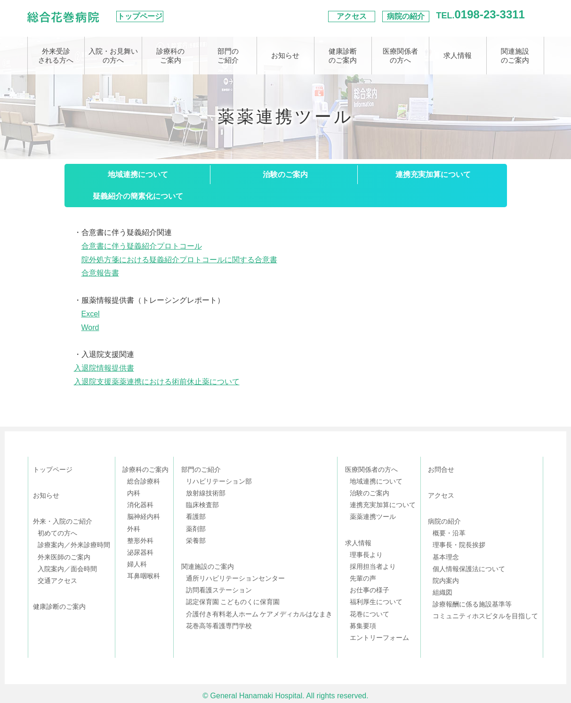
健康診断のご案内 (343, 56)
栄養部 (196, 540)
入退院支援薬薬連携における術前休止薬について (157, 382)
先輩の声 (363, 578)
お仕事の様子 (369, 590)
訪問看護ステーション (219, 590)
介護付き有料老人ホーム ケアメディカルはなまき (259, 614)
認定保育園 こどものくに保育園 (233, 602)
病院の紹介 (406, 16)
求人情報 (457, 55)
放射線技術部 (205, 493)
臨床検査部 (202, 505)
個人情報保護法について (469, 569)
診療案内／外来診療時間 (74, 545)
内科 (133, 493)
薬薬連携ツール (373, 516)
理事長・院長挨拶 (459, 545)
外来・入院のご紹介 (62, 521)
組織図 (442, 592)
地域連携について (138, 174)
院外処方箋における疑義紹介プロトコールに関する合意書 (179, 260)
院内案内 (446, 580)
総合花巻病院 (63, 17)
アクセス (352, 16)
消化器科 (140, 505)
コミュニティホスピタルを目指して (485, 616)
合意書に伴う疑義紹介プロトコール (141, 246)
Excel (90, 314)
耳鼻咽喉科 (143, 576)
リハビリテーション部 (219, 481)
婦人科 (137, 564)
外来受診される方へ (55, 56)
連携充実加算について (433, 174)
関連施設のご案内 (515, 56)
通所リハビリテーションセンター (235, 578)
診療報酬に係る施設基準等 (472, 604)
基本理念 (446, 557)
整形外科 (140, 540)
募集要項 (363, 626)
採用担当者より (373, 566)
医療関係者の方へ (400, 56)
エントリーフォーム (379, 637)
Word (90, 327)
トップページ (139, 16)
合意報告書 (100, 273)
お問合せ (441, 469)
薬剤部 (196, 529)
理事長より (366, 554)
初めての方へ (57, 533)
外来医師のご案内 (64, 557)
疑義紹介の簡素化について (138, 196)
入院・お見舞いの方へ (113, 56)
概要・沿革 (449, 533)
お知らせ (285, 55)
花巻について (369, 614)
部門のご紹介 (228, 56)
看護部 (196, 516)
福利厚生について (376, 602)
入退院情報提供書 (104, 368)
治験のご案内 (285, 174)
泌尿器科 (140, 552)
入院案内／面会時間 (67, 569)
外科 (133, 529)
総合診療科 (143, 481)
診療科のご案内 (170, 56)
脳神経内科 (143, 516)
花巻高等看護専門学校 (219, 626)
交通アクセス (57, 580)
